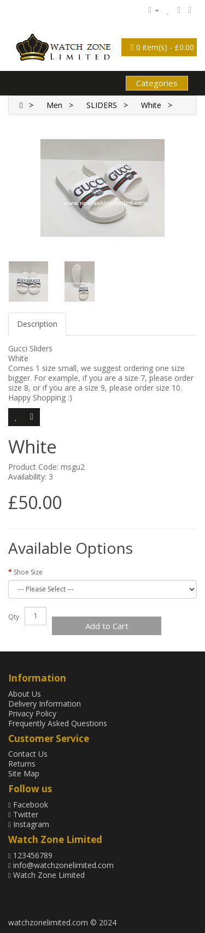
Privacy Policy (32, 713)
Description (37, 324)
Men (54, 105)
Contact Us (28, 754)
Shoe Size (28, 572)
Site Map (23, 773)
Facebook (28, 804)
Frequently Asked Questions (57, 723)
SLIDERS (101, 105)
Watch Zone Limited (46, 875)
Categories (157, 82)
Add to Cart (106, 625)
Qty (13, 616)
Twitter (23, 814)
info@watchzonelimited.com (61, 865)
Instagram (28, 824)
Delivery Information (44, 703)
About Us (24, 694)
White (151, 105)
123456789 (30, 855)
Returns (22, 763)
